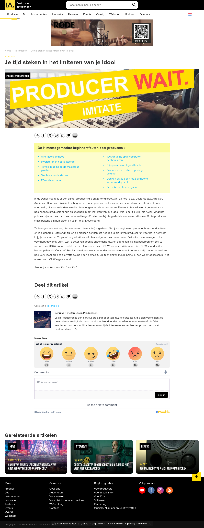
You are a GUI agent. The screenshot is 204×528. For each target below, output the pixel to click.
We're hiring (56, 504)
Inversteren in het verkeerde (58, 161)
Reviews (73, 14)
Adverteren (56, 492)
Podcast (130, 14)
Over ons (145, 14)
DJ (24, 14)
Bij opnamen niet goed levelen (125, 165)
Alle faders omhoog (52, 156)
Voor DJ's (99, 496)
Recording (100, 504)
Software (99, 500)
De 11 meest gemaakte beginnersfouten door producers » (82, 148)
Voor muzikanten (104, 492)
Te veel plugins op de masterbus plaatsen (60, 168)
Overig (100, 14)
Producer (12, 14)
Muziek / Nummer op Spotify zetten (115, 508)
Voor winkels (57, 496)
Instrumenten (39, 14)
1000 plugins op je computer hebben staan (124, 158)
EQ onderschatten (51, 180)
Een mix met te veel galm (122, 187)
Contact (54, 508)
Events (87, 14)
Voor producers (103, 488)
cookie (119, 523)
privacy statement (137, 523)
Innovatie (57, 14)
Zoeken (134, 4)
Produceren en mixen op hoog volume (125, 172)
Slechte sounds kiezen (54, 175)
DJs (7, 492)
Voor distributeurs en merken (66, 500)
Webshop (114, 14)
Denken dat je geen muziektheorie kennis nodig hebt (127, 180)
